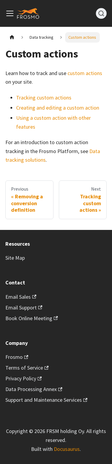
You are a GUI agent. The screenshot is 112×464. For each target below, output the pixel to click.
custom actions (84, 73)
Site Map (15, 257)
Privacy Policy (23, 378)
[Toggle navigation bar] (9, 13)
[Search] (101, 13)
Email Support (23, 307)
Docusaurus (67, 449)
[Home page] (11, 37)
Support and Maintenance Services (46, 399)
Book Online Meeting (31, 318)
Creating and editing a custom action (57, 107)
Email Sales (20, 296)
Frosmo (16, 357)
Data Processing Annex (33, 389)
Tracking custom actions (43, 97)
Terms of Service (27, 367)
